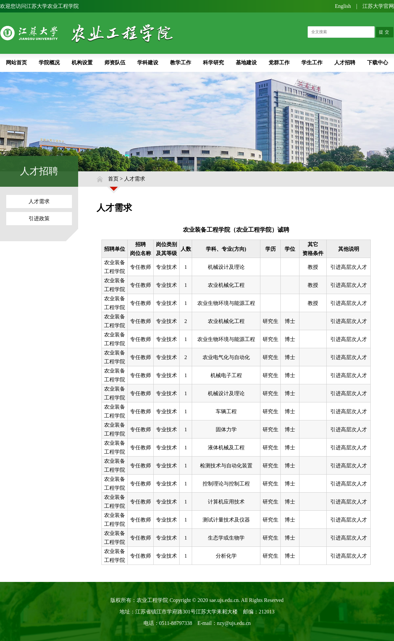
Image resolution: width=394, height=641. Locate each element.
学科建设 (147, 62)
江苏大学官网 (378, 6)
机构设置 (82, 62)
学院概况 (49, 62)
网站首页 (16, 62)
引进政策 (39, 218)
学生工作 (311, 62)
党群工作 (279, 62)
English (343, 6)
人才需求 (39, 201)
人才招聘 (344, 62)
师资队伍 (114, 62)
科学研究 (213, 62)
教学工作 (180, 62)
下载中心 (377, 62)
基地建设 (246, 62)
